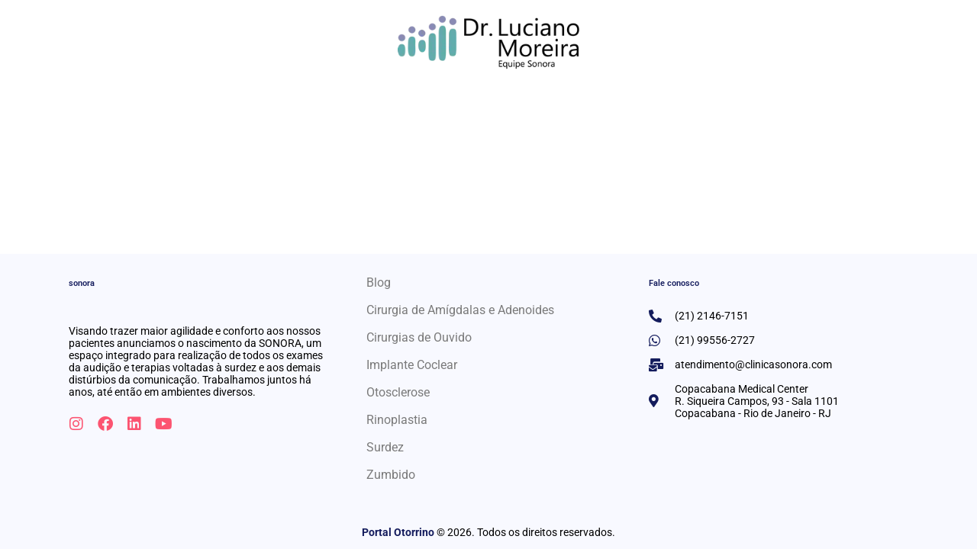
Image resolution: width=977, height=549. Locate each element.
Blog (378, 282)
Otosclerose (398, 392)
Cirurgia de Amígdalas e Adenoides (460, 310)
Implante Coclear (411, 365)
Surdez (385, 447)
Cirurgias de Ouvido (419, 337)
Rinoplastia (396, 420)
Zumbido (390, 474)
